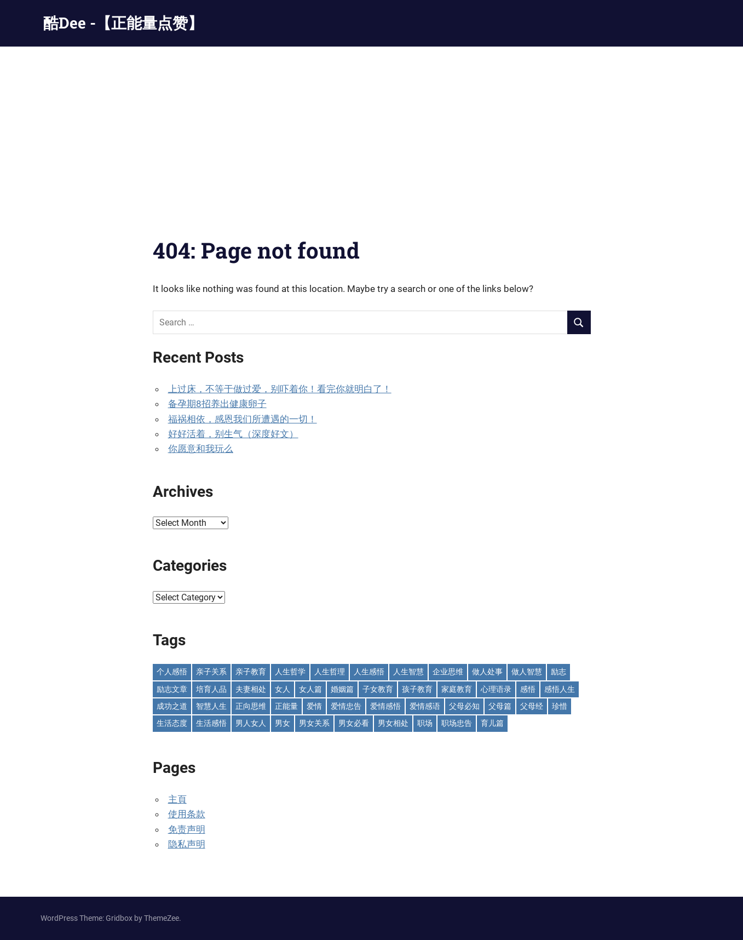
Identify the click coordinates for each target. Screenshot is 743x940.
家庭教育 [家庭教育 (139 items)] (456, 689)
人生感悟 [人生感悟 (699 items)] (369, 671)
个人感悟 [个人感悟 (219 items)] (172, 671)
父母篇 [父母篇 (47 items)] (499, 706)
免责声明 (186, 829)
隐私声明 (186, 844)
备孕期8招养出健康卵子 (217, 403)
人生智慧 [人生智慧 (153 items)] (408, 671)
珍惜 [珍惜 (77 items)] (559, 706)
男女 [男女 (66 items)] (282, 723)
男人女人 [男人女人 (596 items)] (250, 723)
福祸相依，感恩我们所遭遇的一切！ (242, 419)
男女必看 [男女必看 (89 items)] (353, 723)
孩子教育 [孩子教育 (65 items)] (417, 689)
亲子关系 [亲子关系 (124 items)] (211, 671)
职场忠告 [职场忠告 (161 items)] (456, 723)
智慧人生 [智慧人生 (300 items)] (211, 706)
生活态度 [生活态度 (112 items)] (172, 723)
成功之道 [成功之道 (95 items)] (172, 706)
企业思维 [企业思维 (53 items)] (448, 671)
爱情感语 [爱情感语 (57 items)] (425, 706)
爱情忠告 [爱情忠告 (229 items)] (346, 706)
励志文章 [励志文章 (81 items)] (172, 689)
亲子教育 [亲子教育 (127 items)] (250, 671)
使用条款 (186, 814)
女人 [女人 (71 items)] (282, 689)
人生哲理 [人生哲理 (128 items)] (329, 671)
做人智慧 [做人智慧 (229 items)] (526, 671)
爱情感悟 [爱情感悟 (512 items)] (385, 706)
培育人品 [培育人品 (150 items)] (211, 689)
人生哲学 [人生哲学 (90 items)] (290, 671)
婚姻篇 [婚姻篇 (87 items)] (342, 689)
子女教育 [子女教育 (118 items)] (377, 689)
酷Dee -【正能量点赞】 (123, 23)
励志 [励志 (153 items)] (558, 671)
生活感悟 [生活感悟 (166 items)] (211, 723)
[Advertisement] (371, 128)
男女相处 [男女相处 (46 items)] (393, 723)
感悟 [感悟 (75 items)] (527, 689)
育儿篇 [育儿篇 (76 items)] (492, 723)
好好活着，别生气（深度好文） (233, 433)
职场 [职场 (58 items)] (425, 723)
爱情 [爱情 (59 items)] (314, 706)
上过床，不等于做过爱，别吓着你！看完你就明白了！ (279, 388)
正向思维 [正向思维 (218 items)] (250, 706)
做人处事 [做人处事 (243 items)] (487, 671)
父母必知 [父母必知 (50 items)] (464, 706)
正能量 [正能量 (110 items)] (286, 706)
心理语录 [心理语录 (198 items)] (496, 689)
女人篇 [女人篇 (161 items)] (310, 689)
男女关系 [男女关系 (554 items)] (314, 723)
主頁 (177, 799)
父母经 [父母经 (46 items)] (531, 706)
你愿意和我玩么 (200, 448)
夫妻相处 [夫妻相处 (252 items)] (250, 689)
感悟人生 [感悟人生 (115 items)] (559, 689)
